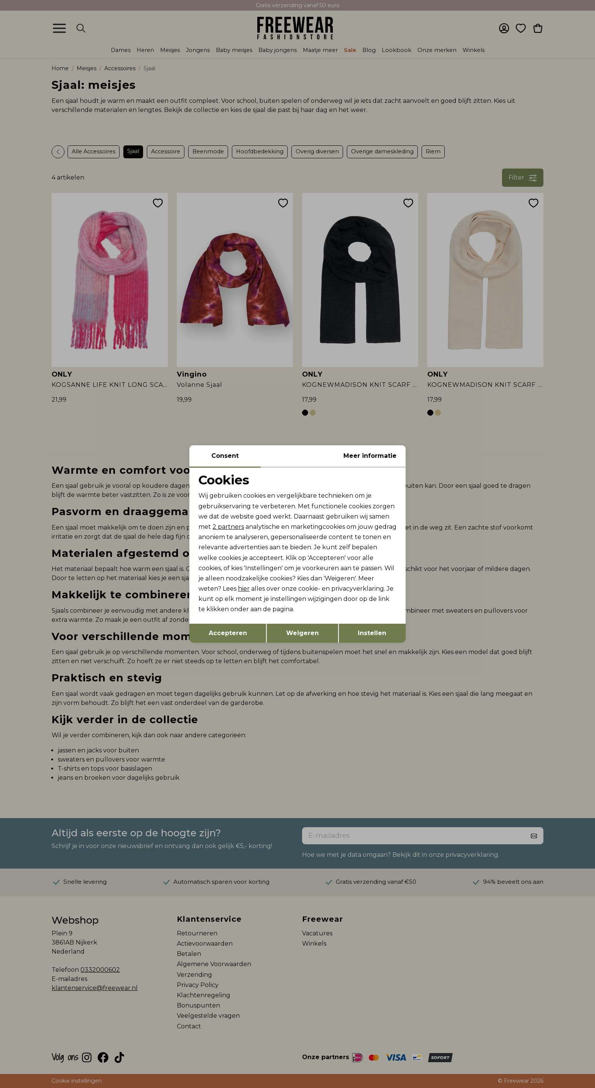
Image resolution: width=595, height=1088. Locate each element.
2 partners (228, 526)
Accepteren (228, 633)
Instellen (372, 633)
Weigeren (302, 633)
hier (244, 588)
